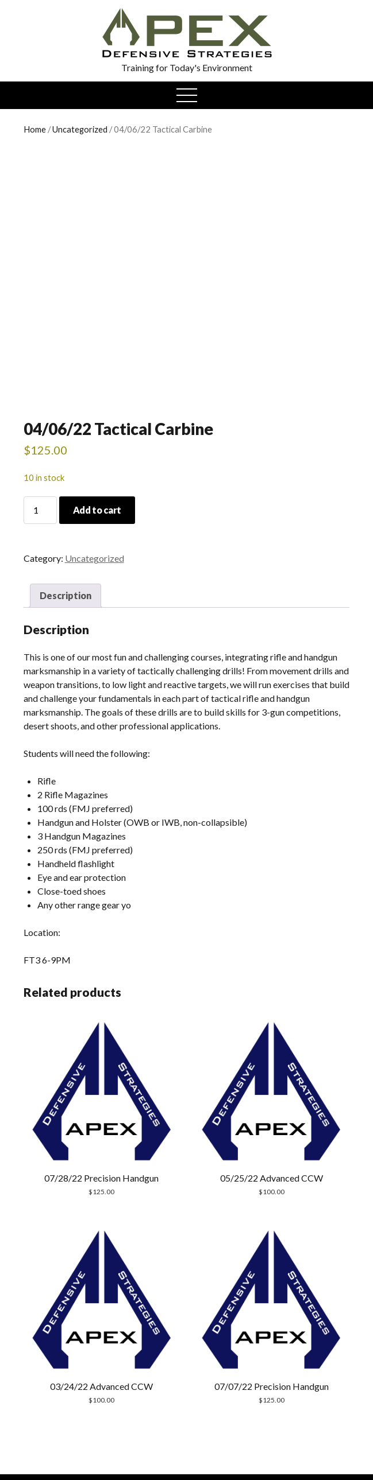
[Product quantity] (40, 510)
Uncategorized (79, 129)
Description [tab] (65, 595)
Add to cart (97, 509)
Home (35, 129)
